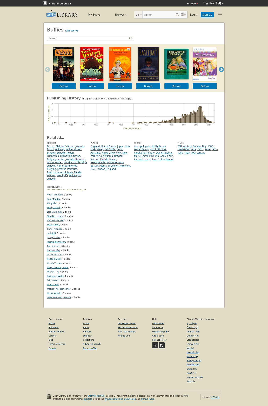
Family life (62, 175)
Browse (117, 14)
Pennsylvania (98, 162)
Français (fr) (193, 343)
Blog (51, 339)
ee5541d (214, 397)
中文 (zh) (191, 381)
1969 (207, 149)
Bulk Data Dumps (127, 331)
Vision (52, 323)
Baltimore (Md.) (115, 162)
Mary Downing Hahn (58, 267)
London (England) (107, 168)
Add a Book (158, 335)
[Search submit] (177, 14)
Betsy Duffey (53, 250)
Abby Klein (52, 203)
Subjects (87, 335)
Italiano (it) (192, 356)
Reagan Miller (54, 258)
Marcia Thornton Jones (59, 288)
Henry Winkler (54, 293)
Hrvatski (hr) (193, 352)
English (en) (193, 335)
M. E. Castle (53, 284)
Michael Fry (53, 271)
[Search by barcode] (183, 14)
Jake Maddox (53, 198)
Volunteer (54, 327)
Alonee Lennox (142, 159)
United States (108, 146)
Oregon (118, 155)
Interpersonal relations (60, 172)
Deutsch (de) (193, 331)
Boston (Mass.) (99, 165)
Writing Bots (124, 335)
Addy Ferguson (55, 194)
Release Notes (159, 339)
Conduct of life (72, 162)
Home (86, 323)
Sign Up (207, 14)
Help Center (158, 323)
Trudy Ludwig (54, 207)
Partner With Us (57, 331)
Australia (95, 152)
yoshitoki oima (158, 149)
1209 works (71, 30)
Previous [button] (46, 73)
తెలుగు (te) (191, 373)
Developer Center (127, 323)
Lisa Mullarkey (54, 211)
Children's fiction (65, 146)
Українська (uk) (195, 377)
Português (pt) (194, 360)
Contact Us (157, 327)
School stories (55, 162)
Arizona (95, 159)
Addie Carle (166, 155)
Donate (192, 3)
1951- (200, 149)
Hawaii (105, 152)
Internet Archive (96, 395)
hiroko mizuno (151, 155)
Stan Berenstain (55, 216)
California (109, 149)
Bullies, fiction (73, 149)
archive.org (130, 398)
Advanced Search (92, 343)
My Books (94, 14)
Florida (104, 159)
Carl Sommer (53, 246)
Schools (51, 152)
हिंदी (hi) (190, 348)
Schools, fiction (65, 152)
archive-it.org (148, 398)
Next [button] (221, 73)
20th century (185, 146)
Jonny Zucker (53, 237)
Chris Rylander (54, 228)
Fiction (50, 146)
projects (88, 398)
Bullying (59, 149)
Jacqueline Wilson (56, 241)
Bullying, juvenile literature (62, 168)
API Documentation (128, 327)
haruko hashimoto (144, 152)
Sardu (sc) (192, 368)
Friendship (53, 155)
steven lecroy (141, 149)
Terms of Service (57, 343)
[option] (63, 68)
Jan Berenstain (54, 254)
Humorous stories (67, 165)
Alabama (108, 155)
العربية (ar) (192, 323)
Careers (52, 335)
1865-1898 (183, 149)
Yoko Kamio (53, 224)
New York (115, 152)
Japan (120, 146)
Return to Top (90, 348)
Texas (120, 149)
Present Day (199, 146)
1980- (211, 146)
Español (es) (193, 339)
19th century (198, 152)
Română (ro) (193, 364)
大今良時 (51, 233)
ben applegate (142, 146)
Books (86, 327)
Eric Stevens (53, 280)
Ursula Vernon (54, 263)
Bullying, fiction (55, 159)
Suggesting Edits (160, 331)
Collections (88, 339)
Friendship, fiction (70, 155)
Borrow (63, 86)
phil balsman (158, 146)
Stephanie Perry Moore (59, 297)
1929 (193, 149)
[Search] (158, 14)
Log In (194, 14)
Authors (87, 331)
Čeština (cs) (192, 327)
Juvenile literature (75, 159)
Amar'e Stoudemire (163, 159)
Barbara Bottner (55, 220)
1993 (187, 152)
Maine (112, 159)
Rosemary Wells (55, 275)
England (95, 146)
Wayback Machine (114, 398)
